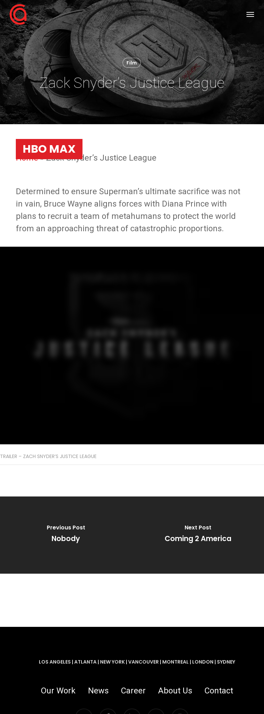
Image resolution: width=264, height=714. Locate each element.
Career (133, 690)
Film (131, 62)
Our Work (58, 690)
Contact (219, 690)
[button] (250, 14)
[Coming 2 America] (198, 535)
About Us (175, 690)
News (98, 690)
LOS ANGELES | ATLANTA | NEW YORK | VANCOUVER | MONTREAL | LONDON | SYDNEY (137, 661)
